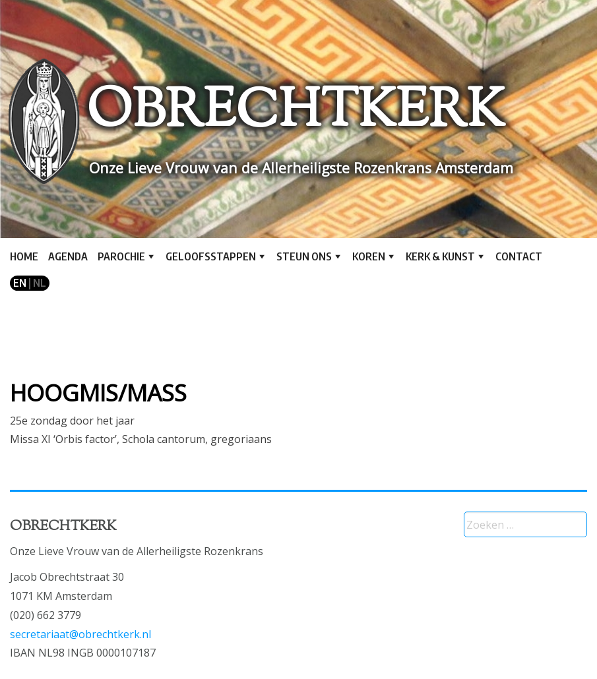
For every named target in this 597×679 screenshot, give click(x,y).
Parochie (121, 256)
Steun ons (304, 256)
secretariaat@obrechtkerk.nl (80, 634)
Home (24, 256)
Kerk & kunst (440, 256)
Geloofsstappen (211, 256)
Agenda (68, 256)
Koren (368, 256)
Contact (518, 256)
